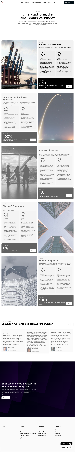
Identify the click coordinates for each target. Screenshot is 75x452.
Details (68, 86)
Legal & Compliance (24, 437)
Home (3, 430)
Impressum (57, 433)
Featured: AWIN (41, 431)
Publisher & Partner (24, 435)
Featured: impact (42, 433)
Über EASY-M (15, 399)
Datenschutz (58, 435)
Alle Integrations (41, 430)
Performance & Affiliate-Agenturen (28, 433)
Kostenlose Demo (68, 2)
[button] (61, 2)
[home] (5, 2)
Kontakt (57, 431)
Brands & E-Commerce (25, 431)
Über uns (57, 430)
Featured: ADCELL (42, 435)
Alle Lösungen (23, 430)
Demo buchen (6, 399)
